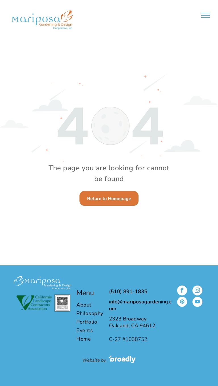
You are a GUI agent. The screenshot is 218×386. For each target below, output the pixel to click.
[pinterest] (182, 302)
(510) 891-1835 (128, 291)
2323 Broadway (127, 318)
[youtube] (197, 302)
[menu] (205, 15)
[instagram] (197, 291)
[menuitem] (94, 305)
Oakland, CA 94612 (132, 325)
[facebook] (182, 291)
